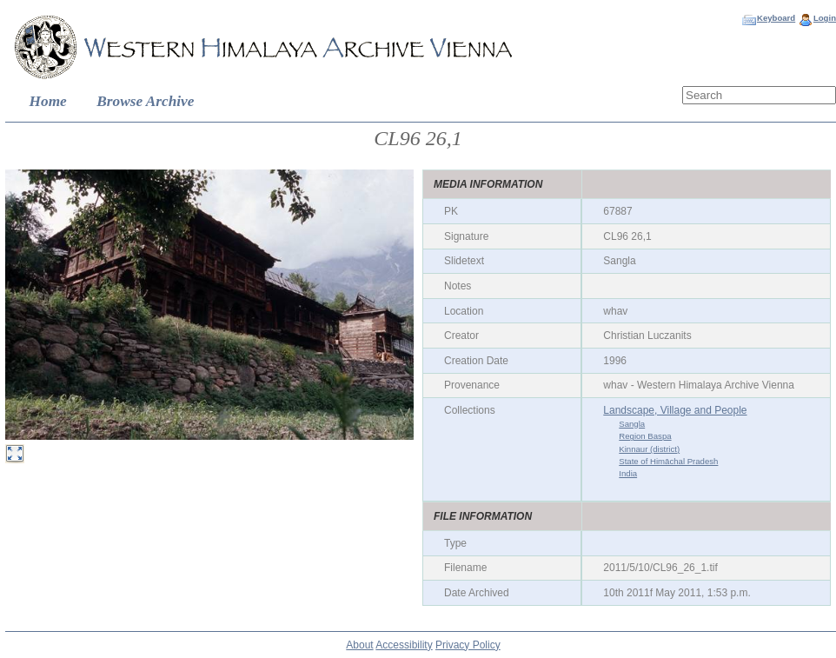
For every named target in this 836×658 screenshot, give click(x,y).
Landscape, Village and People (674, 410)
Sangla (632, 424)
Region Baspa (645, 436)
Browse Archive (145, 101)
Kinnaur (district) (649, 449)
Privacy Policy (468, 645)
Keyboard (776, 18)
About (359, 645)
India (628, 473)
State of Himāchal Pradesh (668, 461)
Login (824, 18)
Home (48, 101)
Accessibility (403, 645)
